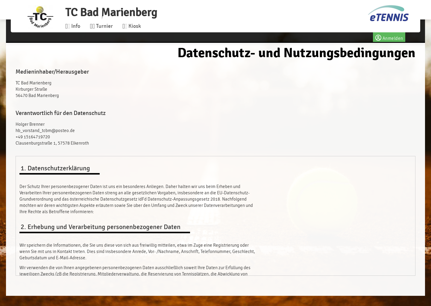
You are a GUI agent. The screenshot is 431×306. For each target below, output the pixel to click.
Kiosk (131, 26)
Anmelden (389, 37)
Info (72, 26)
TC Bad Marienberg (111, 12)
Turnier (101, 26)
